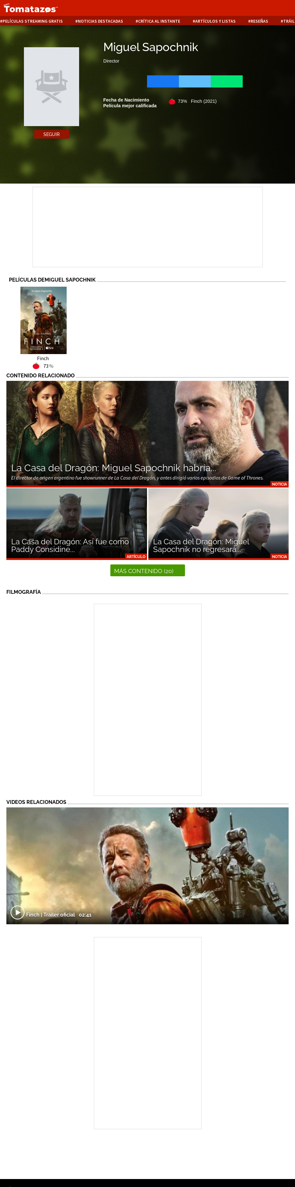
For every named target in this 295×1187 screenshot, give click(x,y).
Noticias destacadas (100, 21)
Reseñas (259, 21)
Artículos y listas (215, 21)
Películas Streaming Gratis (33, 21)
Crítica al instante (159, 21)
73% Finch (197, 101)
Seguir (51, 134)
